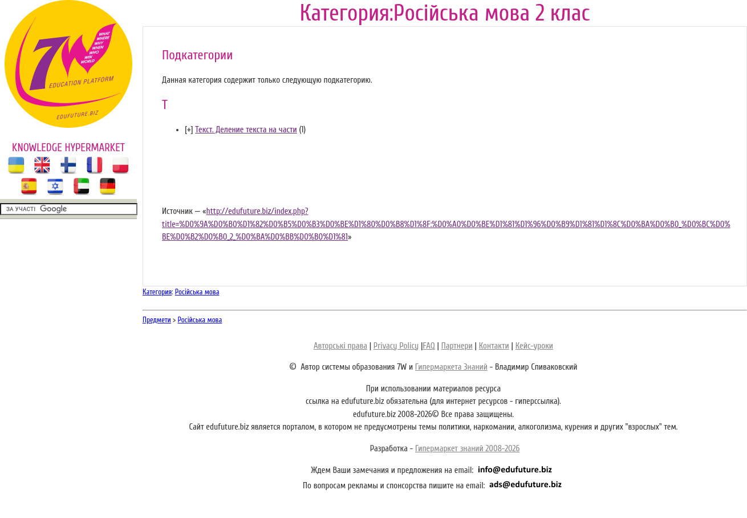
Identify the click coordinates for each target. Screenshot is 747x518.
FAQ (429, 346)
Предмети (157, 319)
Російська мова (197, 292)
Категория (157, 292)
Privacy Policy (396, 346)
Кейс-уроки (534, 346)
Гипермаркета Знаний (451, 367)
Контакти (494, 346)
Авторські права (340, 346)
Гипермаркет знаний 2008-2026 (467, 449)
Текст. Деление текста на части (246, 130)
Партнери (457, 346)
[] (189, 130)
